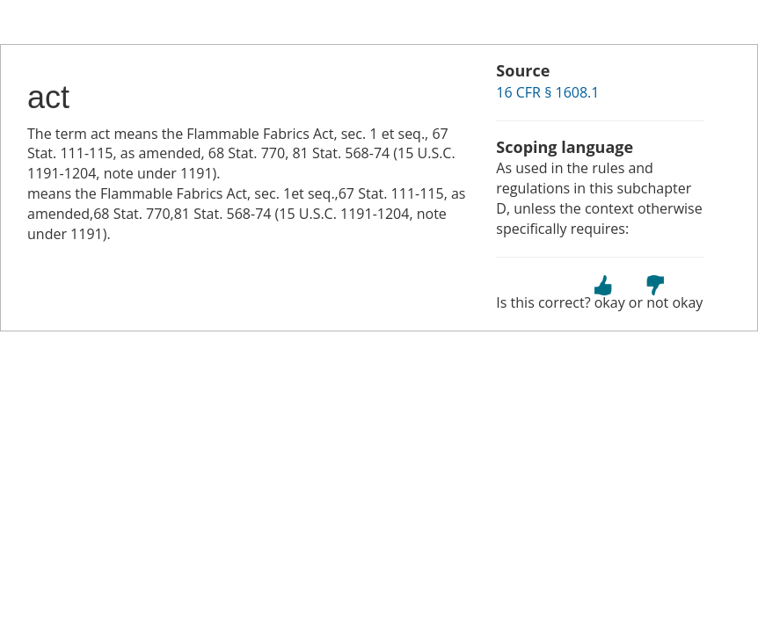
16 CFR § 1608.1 (547, 92)
